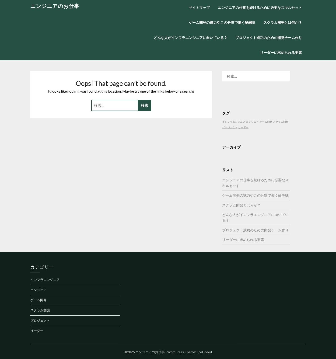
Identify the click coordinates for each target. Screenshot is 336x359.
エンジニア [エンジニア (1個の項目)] (252, 121)
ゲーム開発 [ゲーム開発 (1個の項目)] (265, 121)
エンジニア (38, 290)
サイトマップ (199, 7)
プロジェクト (40, 320)
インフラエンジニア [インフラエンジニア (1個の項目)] (233, 121)
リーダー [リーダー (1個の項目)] (243, 127)
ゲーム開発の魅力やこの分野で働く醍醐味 (222, 22)
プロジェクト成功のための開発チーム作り (268, 37)
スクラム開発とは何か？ (282, 22)
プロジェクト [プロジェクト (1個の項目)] (230, 127)
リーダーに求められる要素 (281, 52)
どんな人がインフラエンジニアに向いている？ (190, 37)
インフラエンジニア (45, 280)
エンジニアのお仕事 (54, 6)
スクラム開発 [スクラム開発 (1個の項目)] (280, 121)
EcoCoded (204, 352)
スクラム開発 (40, 310)
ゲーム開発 (38, 300)
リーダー (36, 331)
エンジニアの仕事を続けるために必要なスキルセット (260, 7)
